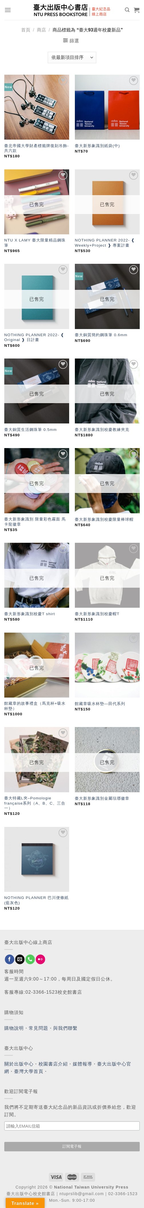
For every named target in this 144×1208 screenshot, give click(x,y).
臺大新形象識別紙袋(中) (97, 146)
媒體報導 (82, 1064)
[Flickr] (40, 959)
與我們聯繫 (65, 1028)
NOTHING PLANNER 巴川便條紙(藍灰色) (36, 900)
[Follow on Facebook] (9, 959)
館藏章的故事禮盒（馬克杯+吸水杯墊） (35, 706)
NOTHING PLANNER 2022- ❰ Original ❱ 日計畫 (34, 337)
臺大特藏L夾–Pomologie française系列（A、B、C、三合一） (34, 803)
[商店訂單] (72, 57)
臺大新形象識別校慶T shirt (29, 614)
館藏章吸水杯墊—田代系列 (100, 704)
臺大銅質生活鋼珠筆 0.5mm (30, 429)
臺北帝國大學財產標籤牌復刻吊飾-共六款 (36, 148)
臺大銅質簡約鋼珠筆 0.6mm (101, 335)
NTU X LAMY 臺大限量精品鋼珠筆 (35, 242)
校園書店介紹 (53, 1064)
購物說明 (14, 1028)
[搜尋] (127, 9)
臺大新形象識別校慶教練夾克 (102, 429)
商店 (41, 29)
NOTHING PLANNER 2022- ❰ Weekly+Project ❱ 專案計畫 (105, 242)
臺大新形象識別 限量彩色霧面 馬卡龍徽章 (35, 521)
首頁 (25, 29)
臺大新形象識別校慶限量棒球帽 (104, 519)
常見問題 (38, 1028)
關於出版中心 (19, 1064)
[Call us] (30, 959)
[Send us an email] (20, 959)
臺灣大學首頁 (28, 1071)
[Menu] (7, 10)
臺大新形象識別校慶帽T (97, 614)
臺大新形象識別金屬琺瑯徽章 (102, 798)
